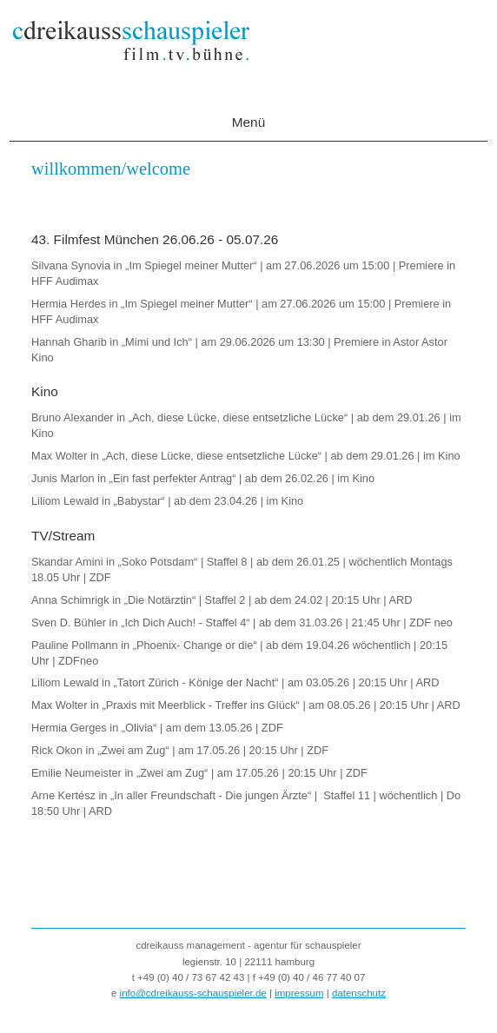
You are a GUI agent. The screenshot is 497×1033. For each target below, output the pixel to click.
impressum (299, 993)
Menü (248, 122)
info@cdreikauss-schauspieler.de (193, 993)
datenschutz (359, 993)
